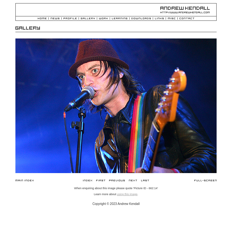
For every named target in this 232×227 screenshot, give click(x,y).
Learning (119, 18)
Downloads (141, 18)
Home (42, 18)
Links (159, 18)
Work (103, 18)
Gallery (88, 18)
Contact (187, 18)
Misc (171, 18)
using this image (127, 194)
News (55, 18)
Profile (70, 18)
